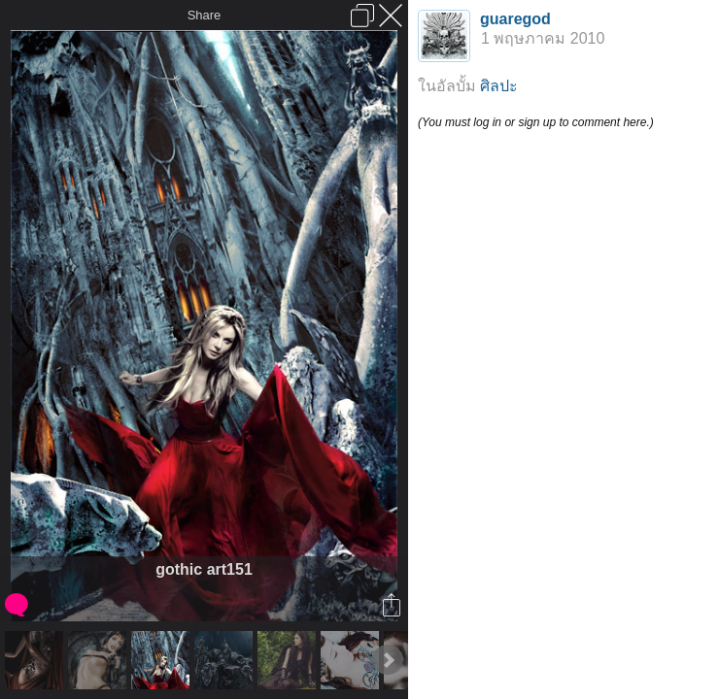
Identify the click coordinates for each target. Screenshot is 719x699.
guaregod (515, 19)
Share (205, 15)
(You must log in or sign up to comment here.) (536, 122)
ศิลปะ (499, 86)
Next (387, 660)
